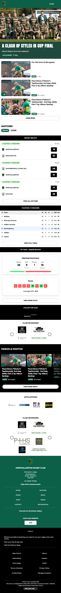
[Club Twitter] (31, 311)
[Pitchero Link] (35, 317)
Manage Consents (44, 573)
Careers (44, 558)
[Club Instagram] (35, 311)
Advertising (16, 558)
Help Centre (16, 553)
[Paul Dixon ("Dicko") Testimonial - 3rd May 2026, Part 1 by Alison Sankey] (16, 107)
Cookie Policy (16, 573)
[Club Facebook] (26, 311)
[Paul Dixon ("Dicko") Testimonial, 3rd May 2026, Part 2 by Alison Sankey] (16, 88)
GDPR (44, 563)
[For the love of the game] (16, 69)
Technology (16, 563)
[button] (58, 55)
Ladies (13, 130)
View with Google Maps (30, 484)
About (44, 553)
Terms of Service (17, 568)
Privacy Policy (44, 568)
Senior (5, 130)
